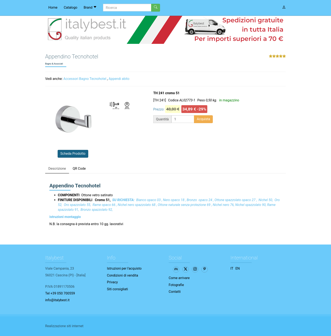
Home (52, 7)
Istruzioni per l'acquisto (124, 268)
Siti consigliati (117, 289)
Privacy (112, 282)
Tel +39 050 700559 (60, 293)
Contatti (175, 292)
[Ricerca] (127, 7)
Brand (90, 7)
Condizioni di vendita (122, 275)
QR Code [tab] (79, 169)
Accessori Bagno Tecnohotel (84, 79)
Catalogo (70, 7)
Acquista (203, 119)
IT (232, 268)
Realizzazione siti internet (64, 326)
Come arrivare (179, 278)
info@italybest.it (57, 300)
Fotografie (176, 285)
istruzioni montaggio (65, 217)
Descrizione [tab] (57, 169)
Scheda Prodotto (72, 154)
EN (237, 268)
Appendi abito (119, 79)
